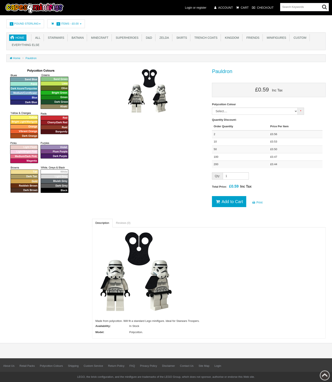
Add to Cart (229, 201)
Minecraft (98, 37)
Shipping (73, 365)
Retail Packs (27, 365)
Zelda (163, 37)
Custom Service (93, 365)
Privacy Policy (148, 365)
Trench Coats (205, 37)
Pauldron (31, 58)
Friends (252, 37)
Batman (77, 37)
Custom (299, 37)
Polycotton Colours (51, 365)
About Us (8, 365)
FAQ (132, 365)
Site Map (204, 365)
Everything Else (24, 45)
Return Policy (116, 365)
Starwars (55, 37)
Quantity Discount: (224, 119)
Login (217, 365)
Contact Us (187, 365)
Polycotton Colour (224, 104)
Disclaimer (168, 365)
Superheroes (126, 37)
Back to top (325, 375)
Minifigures (275, 37)
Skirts (181, 37)
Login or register (195, 7)
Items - (66, 24)
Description (102, 222)
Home (19, 37)
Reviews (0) (123, 222)
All (37, 37)
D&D (148, 37)
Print (257, 202)
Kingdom (231, 37)
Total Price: (232, 186)
